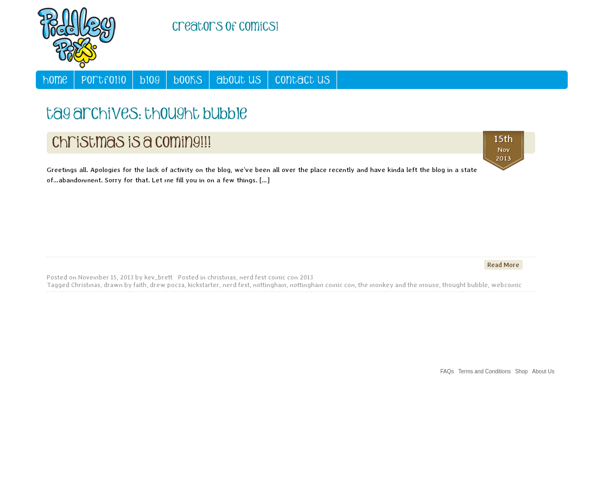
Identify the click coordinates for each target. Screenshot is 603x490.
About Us (543, 371)
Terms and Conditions (484, 371)
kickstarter (203, 285)
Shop (521, 371)
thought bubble (465, 285)
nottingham (270, 285)
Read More (503, 265)
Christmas (85, 285)
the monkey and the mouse (398, 285)
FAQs (447, 371)
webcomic (506, 285)
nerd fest (236, 285)
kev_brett (158, 277)
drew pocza (167, 285)
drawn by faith (125, 285)
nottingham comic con (322, 285)
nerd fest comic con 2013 (276, 277)
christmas (221, 277)
